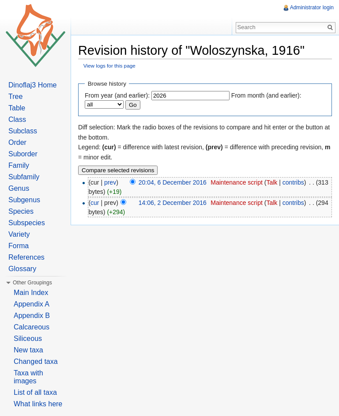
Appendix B (32, 315)
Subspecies (26, 223)
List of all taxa (35, 392)
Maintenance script (237, 182)
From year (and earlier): (117, 95)
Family (18, 165)
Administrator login (312, 7)
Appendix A (31, 304)
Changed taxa (36, 361)
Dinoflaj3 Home (32, 85)
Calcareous (31, 327)
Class (17, 119)
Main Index (31, 292)
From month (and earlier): (266, 95)
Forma (18, 246)
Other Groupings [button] (32, 283)
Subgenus (24, 200)
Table (16, 108)
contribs (293, 182)
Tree (15, 96)
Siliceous (28, 338)
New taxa (28, 350)
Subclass (22, 131)
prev (110, 182)
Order (17, 142)
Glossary (22, 268)
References (26, 257)
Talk (271, 182)
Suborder (23, 154)
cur (94, 202)
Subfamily (23, 177)
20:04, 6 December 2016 (173, 182)
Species (21, 211)
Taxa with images (28, 377)
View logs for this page (109, 65)
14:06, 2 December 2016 (173, 202)
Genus (18, 188)
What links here (38, 404)
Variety (19, 234)
